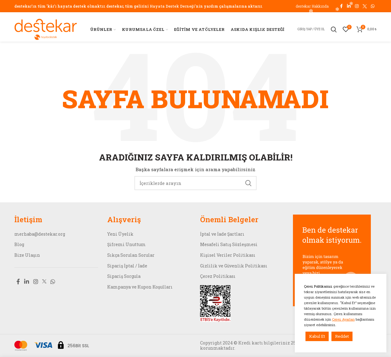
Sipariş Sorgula (124, 276)
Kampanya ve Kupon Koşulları (140, 287)
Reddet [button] (342, 336)
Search (248, 183)
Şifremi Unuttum (126, 244)
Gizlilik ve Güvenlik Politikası (233, 266)
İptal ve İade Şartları (222, 234)
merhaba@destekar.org (39, 234)
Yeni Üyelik (120, 234)
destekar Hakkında (312, 6)
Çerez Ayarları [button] (343, 319)
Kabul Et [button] (317, 336)
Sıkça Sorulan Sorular (131, 255)
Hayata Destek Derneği (172, 6)
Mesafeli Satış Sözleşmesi (229, 244)
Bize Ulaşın (27, 255)
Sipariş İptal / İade (127, 266)
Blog (19, 244)
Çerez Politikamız (318, 286)
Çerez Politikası (218, 276)
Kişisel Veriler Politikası (227, 255)
